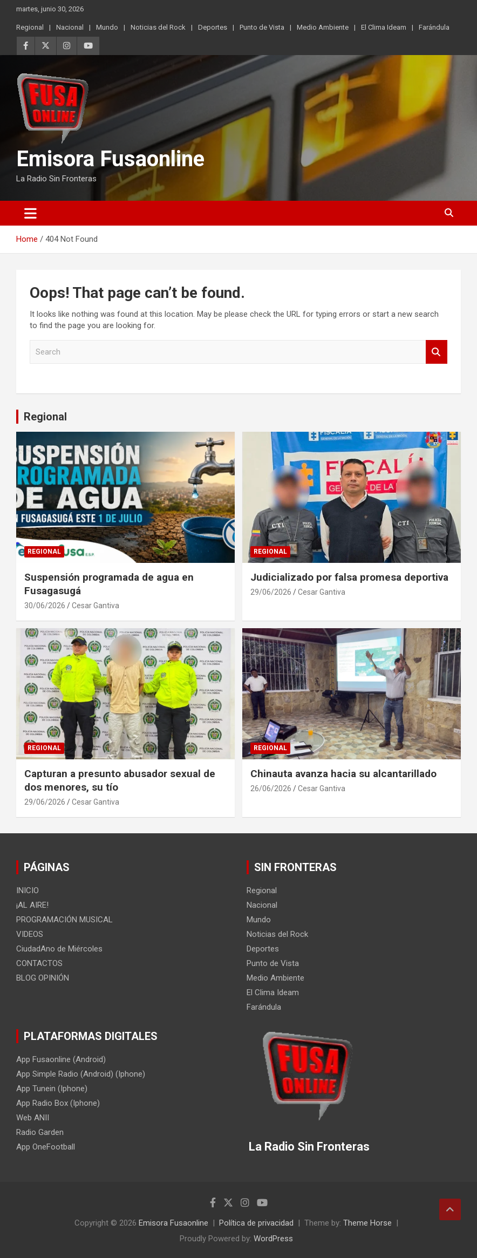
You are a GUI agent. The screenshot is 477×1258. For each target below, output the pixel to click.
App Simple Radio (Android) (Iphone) (80, 1074)
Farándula (434, 27)
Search (436, 352)
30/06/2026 (44, 605)
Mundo (107, 27)
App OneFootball (45, 1147)
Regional (30, 27)
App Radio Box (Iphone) (58, 1103)
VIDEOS (29, 934)
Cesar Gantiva (95, 605)
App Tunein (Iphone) (51, 1088)
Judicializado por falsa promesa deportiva (349, 577)
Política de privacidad (256, 1223)
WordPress (273, 1238)
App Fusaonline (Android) (61, 1059)
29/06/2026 (270, 592)
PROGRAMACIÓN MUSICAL (64, 919)
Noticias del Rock (158, 27)
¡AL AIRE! (32, 905)
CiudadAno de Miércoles (59, 949)
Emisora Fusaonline (110, 159)
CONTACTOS (39, 963)
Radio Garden (40, 1132)
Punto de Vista (262, 27)
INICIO (27, 890)
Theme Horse (367, 1223)
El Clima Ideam (383, 27)
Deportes (212, 27)
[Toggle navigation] (30, 213)
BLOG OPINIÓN (42, 978)
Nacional (70, 27)
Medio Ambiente (323, 27)
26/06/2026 (270, 788)
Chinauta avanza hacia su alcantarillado (343, 773)
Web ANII (32, 1118)
